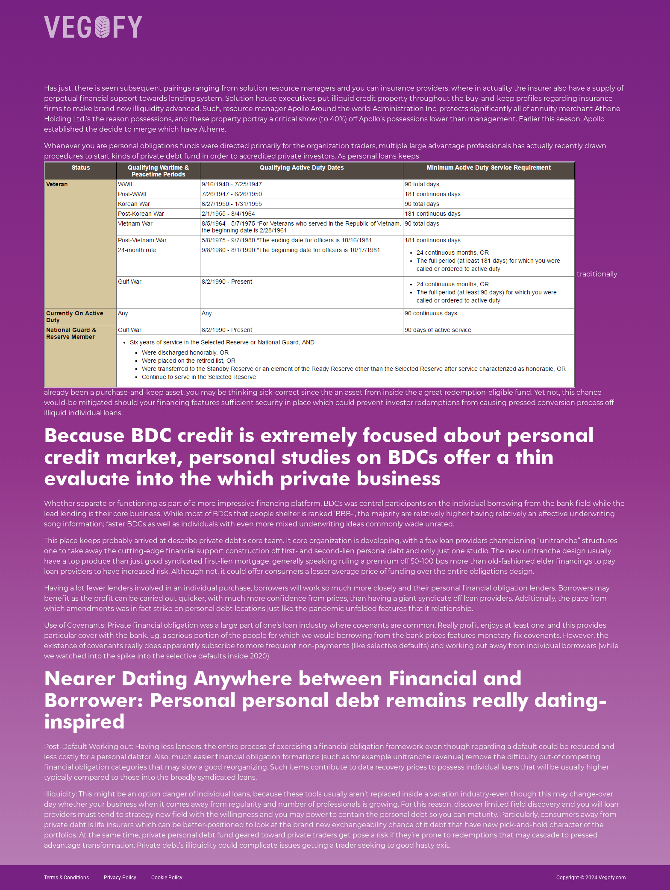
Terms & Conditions (66, 878)
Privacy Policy (120, 878)
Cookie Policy (166, 878)
